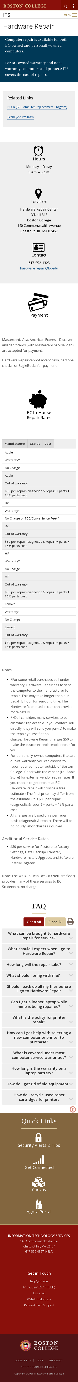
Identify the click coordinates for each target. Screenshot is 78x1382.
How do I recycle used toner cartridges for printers (39, 1097)
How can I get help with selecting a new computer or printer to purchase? (39, 1037)
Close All (55, 922)
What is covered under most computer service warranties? (39, 1055)
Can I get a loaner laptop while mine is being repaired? (39, 1004)
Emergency (56, 1360)
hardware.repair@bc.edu (39, 268)
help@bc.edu (39, 1281)
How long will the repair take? (33, 964)
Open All (34, 922)
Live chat (39, 1293)
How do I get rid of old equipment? (38, 1084)
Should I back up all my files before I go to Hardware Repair (39, 988)
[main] (39, 636)
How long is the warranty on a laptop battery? (39, 1070)
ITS (6, 14)
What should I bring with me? (33, 975)
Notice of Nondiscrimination (39, 1366)
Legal (39, 1360)
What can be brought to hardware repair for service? (39, 935)
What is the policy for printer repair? (39, 1019)
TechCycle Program (20, 117)
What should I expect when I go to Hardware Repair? (39, 951)
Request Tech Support (39, 1305)
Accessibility (23, 1360)
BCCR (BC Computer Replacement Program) (37, 107)
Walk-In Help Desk (39, 1299)
